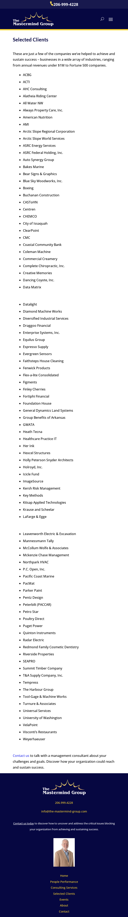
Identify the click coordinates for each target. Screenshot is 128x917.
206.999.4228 (64, 803)
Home (64, 876)
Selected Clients (64, 894)
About (64, 905)
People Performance (64, 882)
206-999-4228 (64, 4)
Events (64, 899)
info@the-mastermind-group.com (64, 811)
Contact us (21, 755)
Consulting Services (64, 888)
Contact (64, 911)
